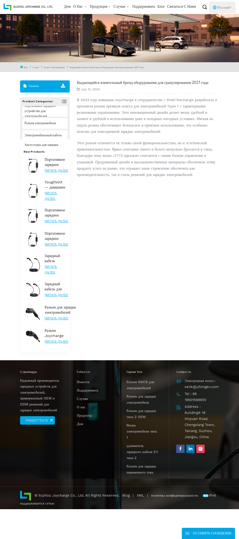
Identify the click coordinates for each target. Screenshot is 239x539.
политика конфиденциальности (175, 525)
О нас (78, 7)
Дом (67, 7)
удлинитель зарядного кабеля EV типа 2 (142, 481)
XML (140, 525)
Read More (37, 449)
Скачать (31, 86)
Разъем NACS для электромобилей (140, 414)
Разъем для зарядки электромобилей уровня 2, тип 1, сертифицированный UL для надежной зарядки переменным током (61, 340)
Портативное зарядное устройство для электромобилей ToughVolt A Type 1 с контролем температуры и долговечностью (57, 266)
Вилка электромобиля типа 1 (142, 461)
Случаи (119, 7)
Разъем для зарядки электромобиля (141, 429)
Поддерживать (143, 7)
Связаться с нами (181, 7)
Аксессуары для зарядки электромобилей (41, 148)
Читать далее (56, 200)
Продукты (84, 445)
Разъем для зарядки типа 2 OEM (141, 443)
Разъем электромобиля (54, 67)
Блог (161, 7)
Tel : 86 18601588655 (195, 426)
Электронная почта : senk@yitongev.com (201, 413)
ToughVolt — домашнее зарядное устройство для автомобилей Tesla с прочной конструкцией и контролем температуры (56, 214)
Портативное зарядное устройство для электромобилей (40, 111)
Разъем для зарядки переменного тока (141, 499)
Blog (126, 525)
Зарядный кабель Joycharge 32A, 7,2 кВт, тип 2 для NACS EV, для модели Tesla (55, 288)
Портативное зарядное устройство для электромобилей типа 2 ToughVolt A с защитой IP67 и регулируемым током (57, 242)
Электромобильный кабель (43, 135)
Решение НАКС (35, 159)
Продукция (99, 7)
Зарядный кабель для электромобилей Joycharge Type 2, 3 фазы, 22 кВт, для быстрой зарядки (57, 316)
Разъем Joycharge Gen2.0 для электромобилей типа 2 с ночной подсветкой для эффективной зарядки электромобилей (57, 363)
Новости (83, 411)
